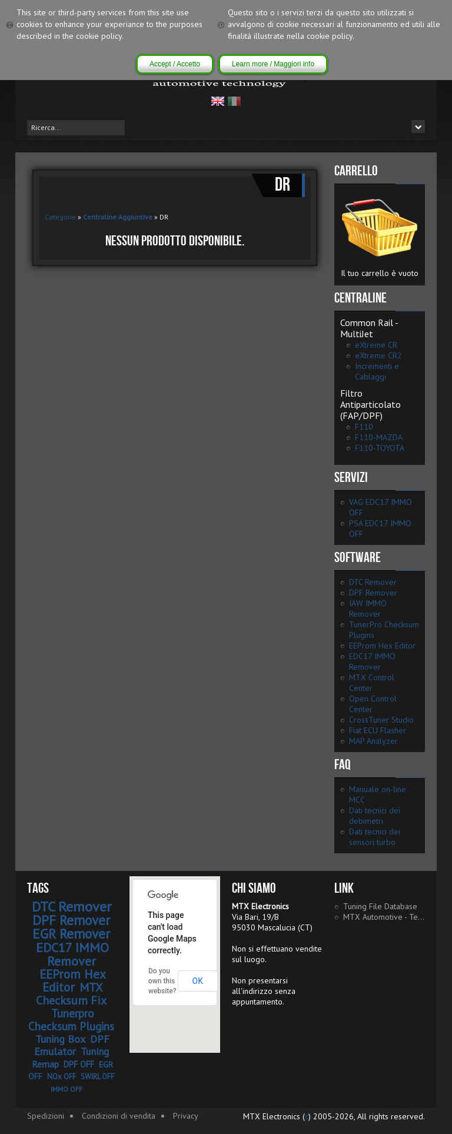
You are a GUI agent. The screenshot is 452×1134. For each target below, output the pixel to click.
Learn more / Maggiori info (273, 64)
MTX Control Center (371, 682)
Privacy (185, 1115)
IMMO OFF (66, 1089)
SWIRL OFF (97, 1077)
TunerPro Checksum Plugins (384, 629)
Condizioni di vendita (118, 1115)
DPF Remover (373, 592)
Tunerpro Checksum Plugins (71, 1019)
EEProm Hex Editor (382, 645)
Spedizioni (45, 1115)
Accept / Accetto (174, 64)
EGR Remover (71, 933)
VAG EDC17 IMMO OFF (380, 507)
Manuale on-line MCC (377, 794)
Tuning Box (60, 1039)
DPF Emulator (72, 1045)
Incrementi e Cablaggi (377, 371)
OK (197, 981)
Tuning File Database (380, 906)
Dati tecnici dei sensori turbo (374, 836)
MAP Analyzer (373, 741)
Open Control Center (373, 703)
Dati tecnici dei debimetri (374, 815)
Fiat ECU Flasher (377, 730)
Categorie (60, 216)
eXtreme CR (376, 345)
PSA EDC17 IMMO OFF (380, 528)
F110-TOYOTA (379, 448)
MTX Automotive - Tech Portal (384, 917)
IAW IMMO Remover (368, 608)
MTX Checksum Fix (71, 994)
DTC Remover (373, 582)
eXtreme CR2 (378, 355)
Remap (45, 1064)
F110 (364, 426)
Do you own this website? (162, 981)
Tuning (95, 1051)
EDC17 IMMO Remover (372, 661)
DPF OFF (79, 1064)
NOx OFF (61, 1077)
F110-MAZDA (379, 437)
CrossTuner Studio (381, 719)
